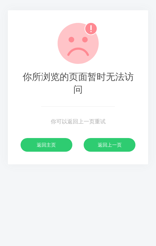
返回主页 (46, 145)
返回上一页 (110, 145)
